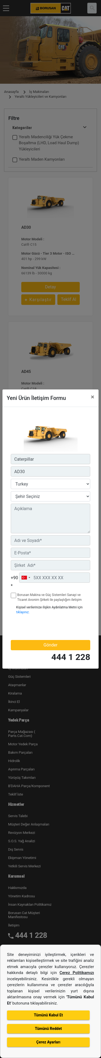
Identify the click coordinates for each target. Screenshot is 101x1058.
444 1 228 (70, 657)
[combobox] (25, 577)
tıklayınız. (23, 612)
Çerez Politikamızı (77, 972)
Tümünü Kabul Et (48, 1015)
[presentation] (42, 627)
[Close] (92, 397)
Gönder (51, 645)
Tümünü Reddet (48, 1028)
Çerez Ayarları (48, 1042)
